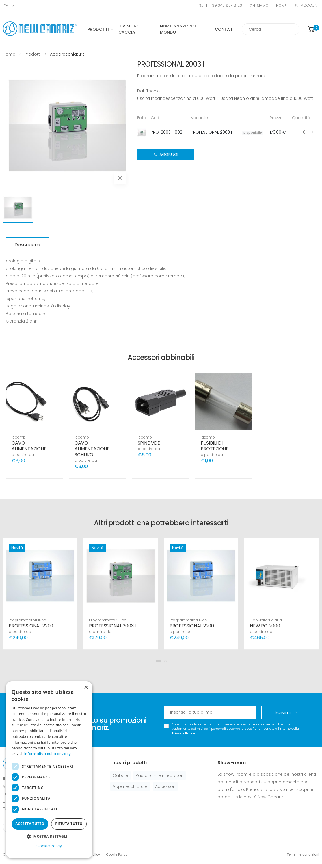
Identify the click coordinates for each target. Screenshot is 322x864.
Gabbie (120, 775)
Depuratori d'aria (266, 620)
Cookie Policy (116, 854)
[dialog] (49, 769)
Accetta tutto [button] (29, 823)
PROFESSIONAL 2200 (31, 625)
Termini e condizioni (303, 854)
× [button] (86, 688)
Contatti (226, 29)
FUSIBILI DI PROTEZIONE (214, 446)
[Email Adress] (210, 712)
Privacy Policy (183, 733)
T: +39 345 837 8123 (220, 5)
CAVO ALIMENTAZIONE (29, 446)
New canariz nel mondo (178, 29)
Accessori (165, 786)
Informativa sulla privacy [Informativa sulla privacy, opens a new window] (47, 753)
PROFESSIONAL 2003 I (112, 625)
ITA (5, 5)
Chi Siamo (259, 5)
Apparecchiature (130, 786)
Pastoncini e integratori (159, 775)
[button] (313, 29)
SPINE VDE (149, 443)
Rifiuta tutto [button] (69, 823)
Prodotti (98, 29)
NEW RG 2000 (265, 625)
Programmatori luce (27, 620)
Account (306, 5)
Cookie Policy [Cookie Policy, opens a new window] (49, 846)
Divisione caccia (128, 29)
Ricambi (19, 437)
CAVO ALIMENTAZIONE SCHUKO (92, 449)
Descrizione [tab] (27, 244)
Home (281, 5)
